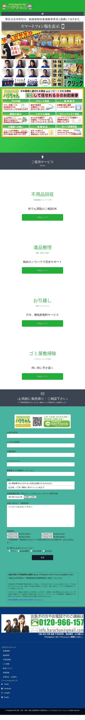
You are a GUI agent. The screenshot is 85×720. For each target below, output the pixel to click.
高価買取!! (6, 656)
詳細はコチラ (42, 217)
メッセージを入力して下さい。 (41, 518)
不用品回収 (7, 664)
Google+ (5, 698)
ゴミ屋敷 (6, 669)
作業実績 (6, 677)
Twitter (5, 689)
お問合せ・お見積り (10, 682)
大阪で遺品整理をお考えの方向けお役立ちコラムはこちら (25, 605)
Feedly (5, 702)
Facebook (6, 693)
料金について (7, 673)
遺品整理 (6, 660)
